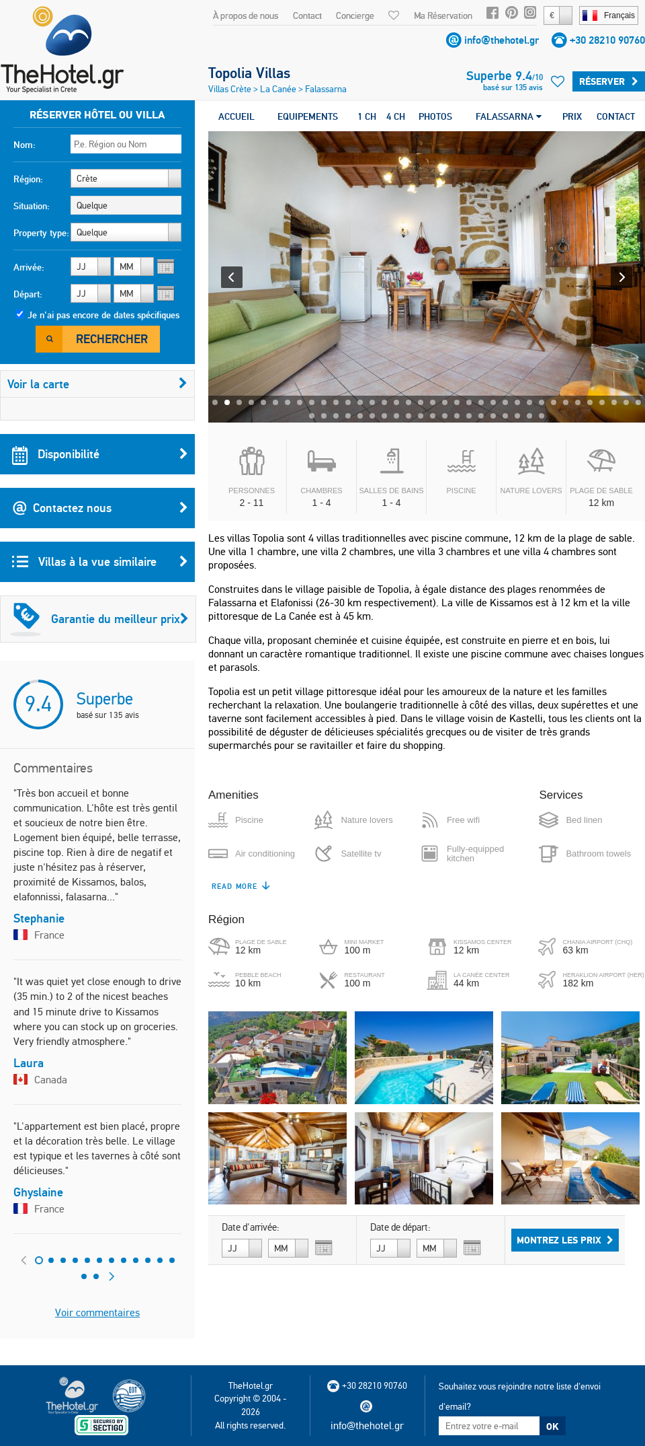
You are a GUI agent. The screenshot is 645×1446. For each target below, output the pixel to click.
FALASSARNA (509, 116)
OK (552, 1426)
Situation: (31, 206)
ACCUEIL (236, 116)
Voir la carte (97, 384)
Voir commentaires (97, 1312)
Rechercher (112, 339)
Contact (307, 15)
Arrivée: (28, 267)
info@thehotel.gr (501, 40)
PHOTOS (435, 116)
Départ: (27, 294)
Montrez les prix (565, 1240)
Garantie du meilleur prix (99, 619)
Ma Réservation (443, 15)
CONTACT (616, 116)
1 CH (366, 116)
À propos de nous (245, 15)
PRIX (572, 116)
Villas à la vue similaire (100, 562)
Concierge (355, 15)
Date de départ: (400, 1227)
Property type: (41, 233)
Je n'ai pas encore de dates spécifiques (103, 315)
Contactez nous (100, 508)
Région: (28, 179)
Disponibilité (100, 454)
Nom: (24, 145)
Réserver (608, 81)
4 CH (395, 116)
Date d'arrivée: (251, 1227)
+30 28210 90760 (607, 40)
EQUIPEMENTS (307, 116)
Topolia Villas (249, 72)
